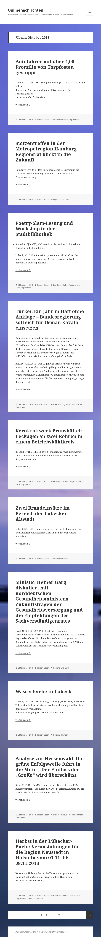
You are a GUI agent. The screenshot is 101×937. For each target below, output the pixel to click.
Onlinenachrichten (25, 10)
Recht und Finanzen (74, 404)
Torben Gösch (43, 119)
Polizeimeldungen (60, 119)
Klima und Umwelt (61, 481)
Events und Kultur (60, 285)
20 (60, 914)
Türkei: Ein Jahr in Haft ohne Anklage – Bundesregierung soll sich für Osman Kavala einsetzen (49, 319)
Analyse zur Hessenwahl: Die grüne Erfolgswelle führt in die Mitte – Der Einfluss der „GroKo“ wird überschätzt (49, 766)
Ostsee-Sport (75, 895)
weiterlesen (23, 104)
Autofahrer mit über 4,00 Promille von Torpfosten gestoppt (44, 67)
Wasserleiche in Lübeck (43, 691)
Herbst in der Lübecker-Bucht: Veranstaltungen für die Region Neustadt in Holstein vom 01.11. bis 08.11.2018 (47, 852)
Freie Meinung (59, 404)
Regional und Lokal (61, 199)
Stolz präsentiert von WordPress (53, 932)
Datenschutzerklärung (25, 932)
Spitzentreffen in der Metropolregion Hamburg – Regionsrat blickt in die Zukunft (47, 151)
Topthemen (74, 119)
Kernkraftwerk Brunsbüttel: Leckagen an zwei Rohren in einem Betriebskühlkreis (48, 436)
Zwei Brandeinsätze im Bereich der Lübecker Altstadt (42, 513)
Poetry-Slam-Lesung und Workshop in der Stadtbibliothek (44, 228)
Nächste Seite (89, 915)
